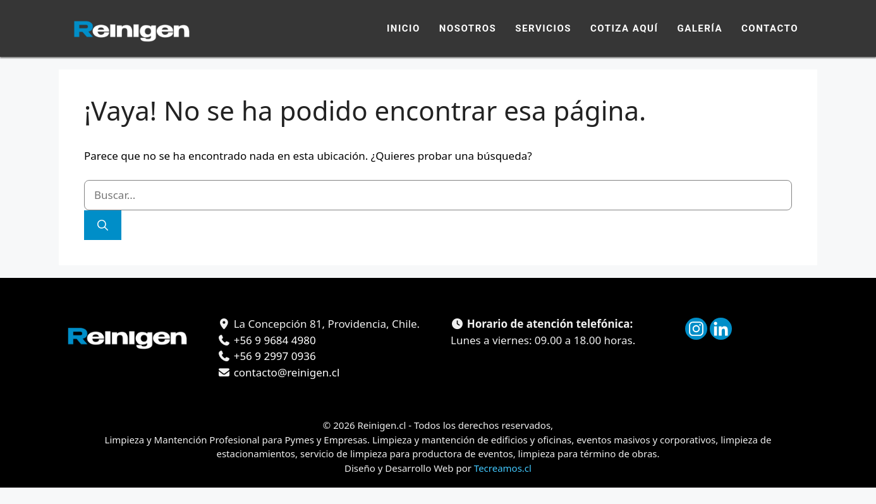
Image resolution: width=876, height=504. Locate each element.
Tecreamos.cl (503, 468)
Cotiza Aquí (624, 28)
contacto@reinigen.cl (285, 372)
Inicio (403, 28)
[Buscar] (102, 225)
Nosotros (468, 28)
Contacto (769, 28)
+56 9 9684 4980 (273, 340)
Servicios (543, 28)
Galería (699, 28)
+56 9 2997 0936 (273, 356)
